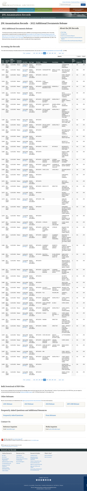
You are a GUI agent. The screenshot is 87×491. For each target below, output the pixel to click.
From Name (55, 62)
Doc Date (25, 62)
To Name (44, 62)
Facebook (37, 480)
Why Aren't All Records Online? (35, 466)
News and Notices (48, 455)
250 (55, 53)
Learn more (74, 488)
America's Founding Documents (78, 9)
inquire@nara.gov (10, 429)
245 (42, 53)
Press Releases (51, 415)
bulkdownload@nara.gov (26, 392)
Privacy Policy (38, 485)
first (24, 53)
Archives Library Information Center (6, 468)
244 (39, 53)
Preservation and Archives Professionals (21, 459)
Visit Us (61, 9)
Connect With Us (43, 477)
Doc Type (31, 62)
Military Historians (20, 457)
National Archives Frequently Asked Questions (34, 458)
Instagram (41, 480)
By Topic (4, 455)
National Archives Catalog (7, 461)
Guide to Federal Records (35, 461)
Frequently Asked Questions (13, 415)
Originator (79, 62)
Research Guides (35, 453)
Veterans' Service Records (26, 9)
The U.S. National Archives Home (18, 4)
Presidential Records (6, 463)
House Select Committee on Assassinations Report (71, 38)
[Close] (85, 478)
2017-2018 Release (73, 404)
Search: (59, 56)
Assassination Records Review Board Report (71, 40)
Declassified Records (35, 462)
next (60, 53)
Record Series (85, 61)
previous (28, 53)
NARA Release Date (12, 61)
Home (3, 17)
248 (50, 53)
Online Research (7, 453)
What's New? (48, 453)
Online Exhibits (5, 470)
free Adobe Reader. (17, 439)
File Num (38, 62)
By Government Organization (5, 459)
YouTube (46, 480)
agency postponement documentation (32, 400)
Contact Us (83, 2)
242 (34, 53)
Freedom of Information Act (47, 485)
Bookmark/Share (75, 2)
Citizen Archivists (66, 2)
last (63, 53)
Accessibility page (35, 440)
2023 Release (28, 404)
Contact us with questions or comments (9, 446)
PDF (24, 66)
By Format (4, 457)
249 (52, 53)
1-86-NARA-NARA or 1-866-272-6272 (43, 489)
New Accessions (48, 457)
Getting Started (33, 455)
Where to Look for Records (36, 464)
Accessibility (31, 485)
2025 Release (7, 404)
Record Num (7, 61)
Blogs (48, 480)
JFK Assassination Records (22, 17)
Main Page (63, 32)
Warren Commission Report (68, 35)
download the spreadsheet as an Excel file (51, 50)
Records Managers (20, 461)
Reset (83, 56)
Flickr (50, 480)
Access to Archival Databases (6, 465)
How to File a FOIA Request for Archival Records (36, 469)
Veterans (18, 463)
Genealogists (19, 455)
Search (83, 4)
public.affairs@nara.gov (54, 429)
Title (63, 62)
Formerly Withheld (19, 61)
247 (47, 53)
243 (37, 53)
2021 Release (50, 404)
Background (64, 34)
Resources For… (20, 453)
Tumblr (43, 480)
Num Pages (73, 61)
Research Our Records (8, 9)
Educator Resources (43, 9)
